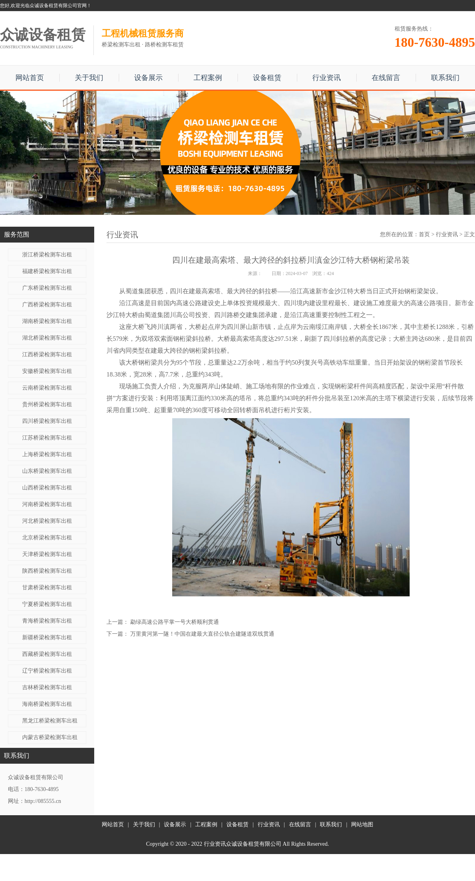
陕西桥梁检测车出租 (47, 571)
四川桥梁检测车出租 (47, 421)
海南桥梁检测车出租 (47, 704)
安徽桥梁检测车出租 (47, 371)
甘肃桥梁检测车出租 (47, 588)
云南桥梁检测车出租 (47, 388)
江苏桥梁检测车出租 (47, 438)
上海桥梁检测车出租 (47, 454)
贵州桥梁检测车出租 (47, 404)
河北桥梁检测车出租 (47, 521)
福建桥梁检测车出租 (47, 271)
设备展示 (148, 78)
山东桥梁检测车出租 (47, 471)
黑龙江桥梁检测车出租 (50, 721)
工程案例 (208, 78)
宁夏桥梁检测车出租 (47, 604)
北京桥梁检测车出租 (47, 538)
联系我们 (445, 78)
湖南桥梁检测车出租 (47, 321)
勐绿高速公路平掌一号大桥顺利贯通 (174, 622)
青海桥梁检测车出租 (47, 621)
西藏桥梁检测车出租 (47, 654)
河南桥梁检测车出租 (47, 504)
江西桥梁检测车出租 (47, 354)
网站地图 (362, 824)
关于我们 (89, 78)
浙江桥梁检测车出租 (47, 255)
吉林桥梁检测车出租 (47, 687)
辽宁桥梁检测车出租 (47, 671)
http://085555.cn (43, 801)
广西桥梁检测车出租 (47, 305)
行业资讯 (326, 78)
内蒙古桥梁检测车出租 (50, 737)
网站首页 (29, 78)
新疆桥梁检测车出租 (47, 637)
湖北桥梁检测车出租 (47, 338)
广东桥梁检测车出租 (47, 288)
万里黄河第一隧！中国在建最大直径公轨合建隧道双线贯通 (202, 634)
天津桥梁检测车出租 (47, 554)
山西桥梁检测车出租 (47, 488)
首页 (424, 234)
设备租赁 (267, 78)
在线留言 (386, 78)
